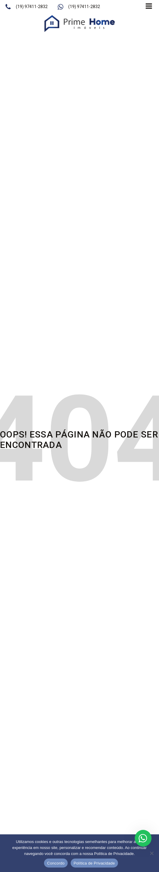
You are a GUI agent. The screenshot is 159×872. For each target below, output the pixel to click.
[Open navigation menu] (149, 6)
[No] (152, 853)
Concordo (55, 863)
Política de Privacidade (94, 863)
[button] (26, 7)
